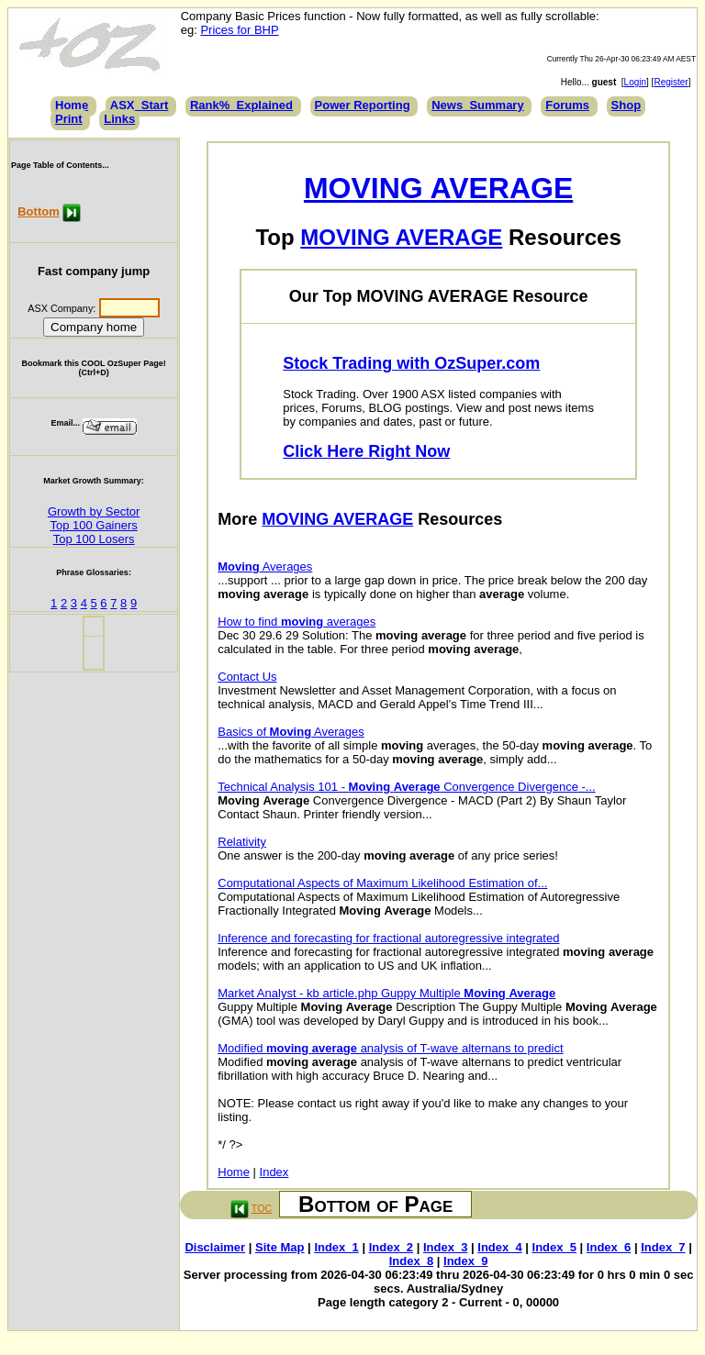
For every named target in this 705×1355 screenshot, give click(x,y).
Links (119, 119)
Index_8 (411, 1261)
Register (671, 82)
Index (274, 1172)
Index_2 (391, 1247)
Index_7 (663, 1247)
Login (635, 82)
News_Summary (477, 105)
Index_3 (445, 1247)
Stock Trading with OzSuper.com (411, 363)
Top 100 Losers (94, 539)
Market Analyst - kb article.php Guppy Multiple (386, 993)
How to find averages (296, 621)
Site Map (279, 1247)
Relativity (242, 842)
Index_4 (499, 1247)
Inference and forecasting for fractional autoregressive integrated (388, 938)
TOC (262, 1208)
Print (69, 119)
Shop (626, 105)
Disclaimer (215, 1247)
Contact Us (247, 676)
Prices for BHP (239, 30)
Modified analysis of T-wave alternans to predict (390, 1048)
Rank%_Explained (241, 105)
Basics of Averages (291, 732)
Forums (567, 105)
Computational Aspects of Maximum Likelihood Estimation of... (382, 883)
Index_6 (609, 1247)
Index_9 (465, 1261)
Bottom (38, 211)
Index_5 (554, 1247)
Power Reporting (362, 105)
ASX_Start (139, 105)
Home (71, 105)
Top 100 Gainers (93, 525)
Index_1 (336, 1247)
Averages (265, 566)
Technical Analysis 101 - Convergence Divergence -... (406, 787)
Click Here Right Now (366, 451)
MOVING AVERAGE (438, 188)
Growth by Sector (94, 511)
